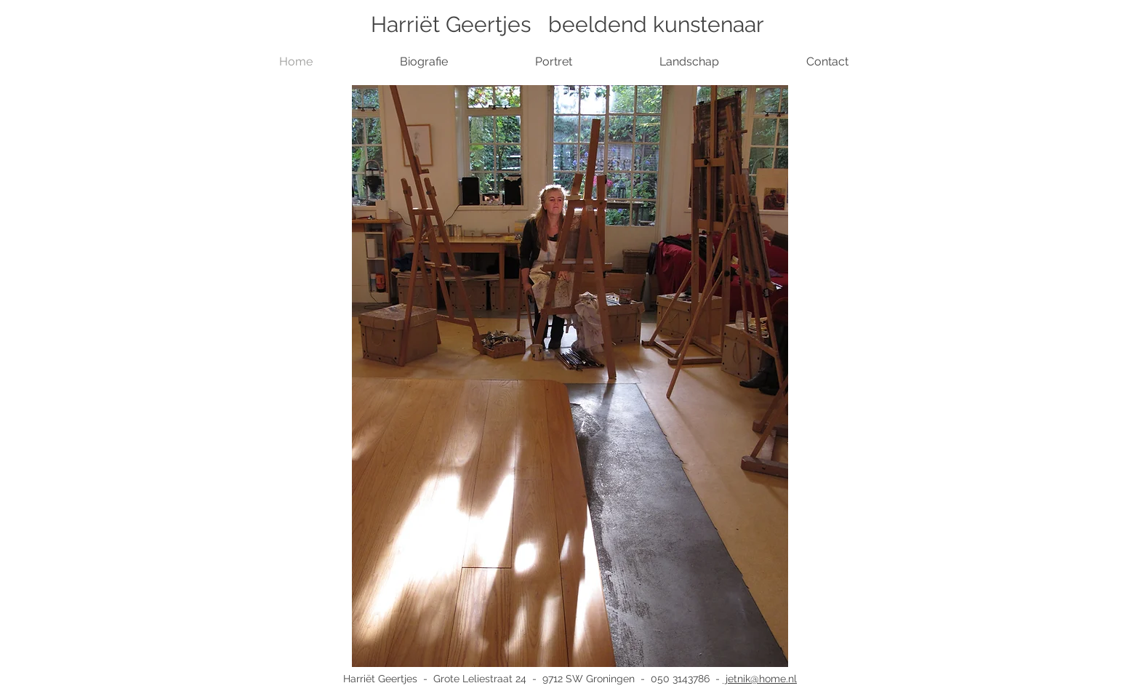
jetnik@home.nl (760, 678)
